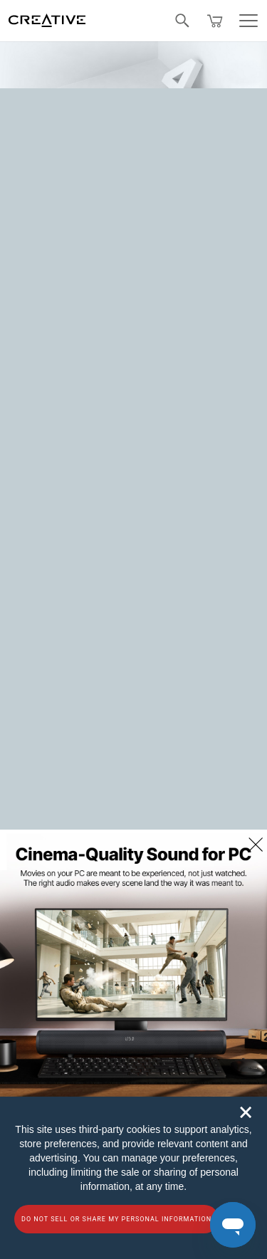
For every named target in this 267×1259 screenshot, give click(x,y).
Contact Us (39, 430)
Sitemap (32, 461)
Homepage (192, 212)
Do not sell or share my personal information (116, 1219)
